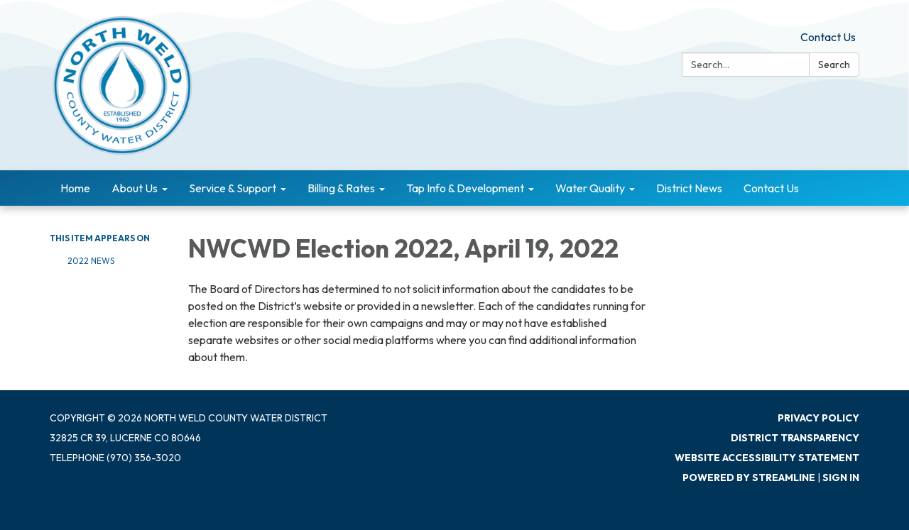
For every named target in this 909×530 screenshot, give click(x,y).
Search (834, 64)
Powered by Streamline (748, 477)
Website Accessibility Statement (767, 457)
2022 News (90, 260)
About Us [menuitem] (134, 188)
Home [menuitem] (75, 188)
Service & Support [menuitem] (232, 188)
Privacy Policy (818, 418)
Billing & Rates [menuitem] (341, 188)
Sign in (840, 477)
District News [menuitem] (689, 188)
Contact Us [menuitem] (771, 188)
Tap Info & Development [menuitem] (465, 188)
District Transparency (795, 437)
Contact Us (828, 37)
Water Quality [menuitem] (590, 188)
